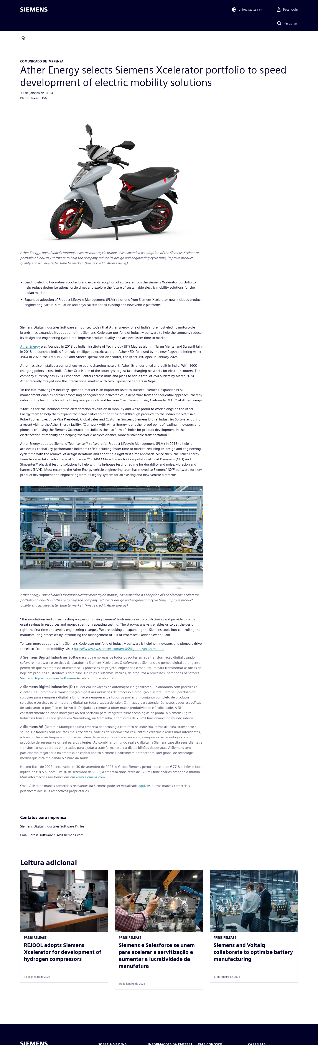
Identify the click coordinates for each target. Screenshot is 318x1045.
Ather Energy (30, 346)
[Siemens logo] (34, 9)
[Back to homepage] (22, 38)
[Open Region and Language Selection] (247, 9)
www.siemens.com (90, 777)
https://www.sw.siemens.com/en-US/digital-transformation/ (119, 649)
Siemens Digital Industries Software (47, 678)
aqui (141, 786)
